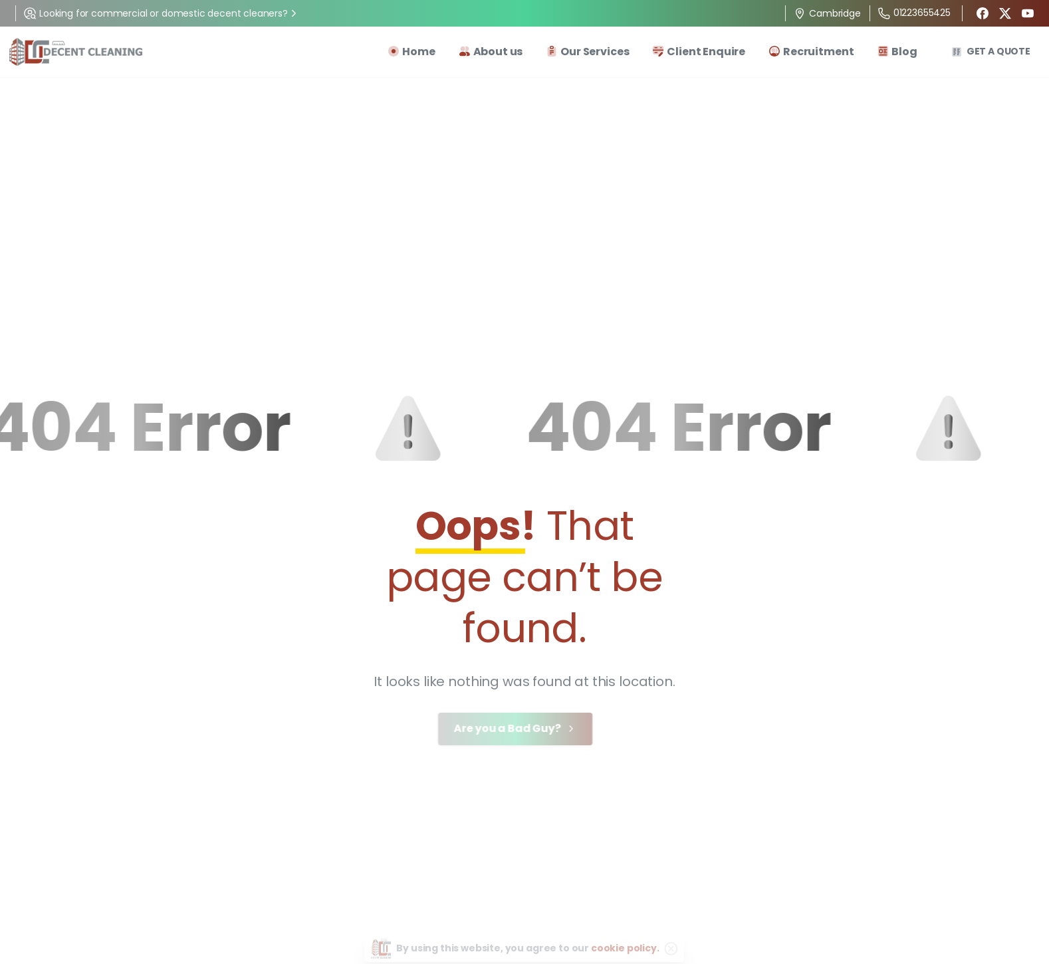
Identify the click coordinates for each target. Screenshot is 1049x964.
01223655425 (914, 12)
